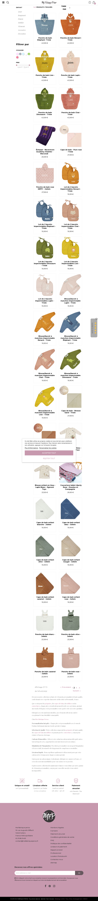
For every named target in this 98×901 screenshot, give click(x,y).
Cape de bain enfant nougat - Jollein (71, 561)
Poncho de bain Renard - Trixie (71, 39)
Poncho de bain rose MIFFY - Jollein (45, 188)
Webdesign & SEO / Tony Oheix (63, 899)
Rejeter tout (49, 458)
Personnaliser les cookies (47, 448)
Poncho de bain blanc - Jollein (45, 635)
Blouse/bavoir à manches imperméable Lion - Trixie (45, 413)
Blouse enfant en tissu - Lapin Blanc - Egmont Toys (45, 487)
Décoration (22, 34)
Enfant (19, 7)
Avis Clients (92, 328)
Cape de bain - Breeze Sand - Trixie (71, 412)
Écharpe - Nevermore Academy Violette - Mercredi (45, 152)
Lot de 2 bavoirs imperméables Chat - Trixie (70, 226)
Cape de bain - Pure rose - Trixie (71, 151)
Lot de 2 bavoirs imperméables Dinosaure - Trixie (45, 264)
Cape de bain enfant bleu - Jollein (71, 524)
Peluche (20, 19)
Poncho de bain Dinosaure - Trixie (44, 113)
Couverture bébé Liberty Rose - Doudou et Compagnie (71, 487)
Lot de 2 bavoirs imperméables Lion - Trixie (70, 264)
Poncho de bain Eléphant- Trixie (44, 39)
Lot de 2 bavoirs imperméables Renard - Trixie (70, 189)
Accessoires (22, 30)
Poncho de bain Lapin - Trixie (71, 76)
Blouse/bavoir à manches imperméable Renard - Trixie (45, 338)
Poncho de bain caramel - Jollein (45, 673)
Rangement (22, 15)
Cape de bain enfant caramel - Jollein (45, 598)
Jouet (20, 12)
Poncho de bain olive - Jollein (71, 635)
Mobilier (21, 23)
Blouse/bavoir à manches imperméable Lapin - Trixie (71, 301)
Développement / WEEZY (80, 899)
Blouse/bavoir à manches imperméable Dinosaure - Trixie (71, 375)
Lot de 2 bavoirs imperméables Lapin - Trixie (44, 301)
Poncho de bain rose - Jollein (71, 673)
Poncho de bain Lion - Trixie (45, 76)
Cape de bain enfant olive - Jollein (45, 561)
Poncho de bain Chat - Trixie (71, 113)
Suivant (77, 691)
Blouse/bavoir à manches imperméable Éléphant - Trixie (71, 338)
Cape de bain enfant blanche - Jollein (45, 524)
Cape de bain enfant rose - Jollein (71, 598)
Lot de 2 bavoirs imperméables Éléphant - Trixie (45, 226)
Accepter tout (49, 453)
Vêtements (21, 26)
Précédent (65, 687)
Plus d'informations (31, 448)
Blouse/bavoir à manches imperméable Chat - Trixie (45, 375)
